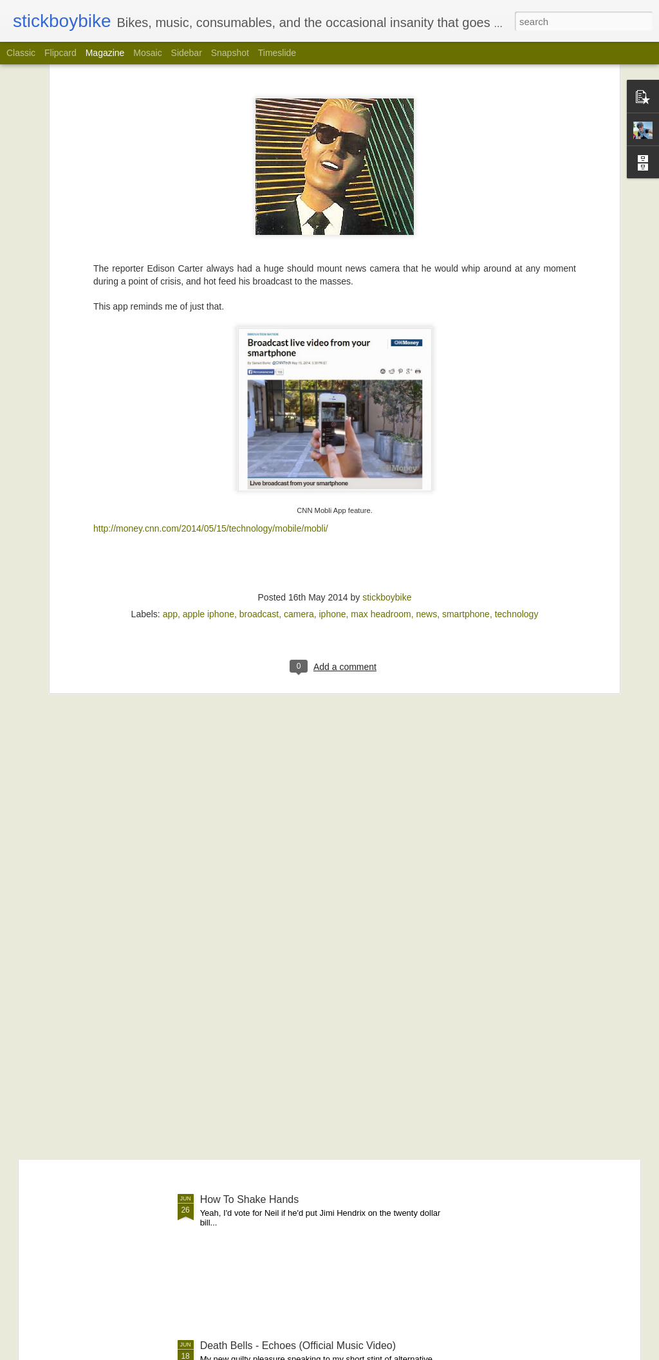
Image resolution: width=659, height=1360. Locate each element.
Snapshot (230, 53)
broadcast (259, 420)
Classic (20, 53)
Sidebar (186, 53)
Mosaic (147, 53)
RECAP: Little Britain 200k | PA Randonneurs (303, 761)
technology (517, 420)
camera (299, 420)
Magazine (105, 53)
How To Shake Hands (249, 1199)
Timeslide (277, 53)
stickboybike (386, 403)
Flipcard (60, 53)
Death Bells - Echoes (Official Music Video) (298, 1345)
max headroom (381, 420)
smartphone (466, 420)
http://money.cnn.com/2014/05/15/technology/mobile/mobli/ (210, 334)
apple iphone (208, 420)
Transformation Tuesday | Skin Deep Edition (300, 907)
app (170, 420)
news (426, 420)
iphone (332, 420)
